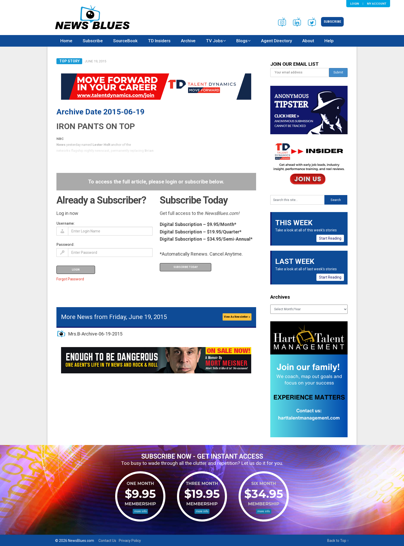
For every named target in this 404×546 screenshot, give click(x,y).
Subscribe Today (185, 267)
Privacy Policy (130, 541)
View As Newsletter (237, 316)
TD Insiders (159, 40)
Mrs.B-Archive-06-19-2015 (95, 334)
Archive (188, 40)
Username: (65, 223)
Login (354, 3)
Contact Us (107, 541)
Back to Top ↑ (338, 541)
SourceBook (125, 40)
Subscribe (332, 21)
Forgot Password (70, 279)
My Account (376, 3)
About (308, 40)
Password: (65, 244)
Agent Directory (276, 40)
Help (329, 40)
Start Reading (330, 238)
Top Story (69, 61)
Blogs (242, 40)
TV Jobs (214, 40)
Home (66, 40)
